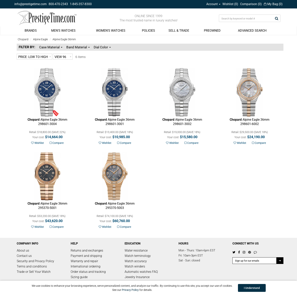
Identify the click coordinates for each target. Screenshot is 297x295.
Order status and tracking (88, 272)
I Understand (252, 287)
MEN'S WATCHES (63, 30)
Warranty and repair (84, 261)
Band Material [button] (78, 47)
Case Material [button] (50, 47)
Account (213, 4)
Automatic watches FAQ (141, 272)
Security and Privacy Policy (35, 261)
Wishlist (37, 142)
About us (23, 250)
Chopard (23, 39)
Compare (57, 142)
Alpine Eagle (40, 39)
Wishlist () (230, 4)
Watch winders (135, 266)
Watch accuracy (136, 261)
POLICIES (148, 30)
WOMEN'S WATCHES (110, 30)
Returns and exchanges (87, 250)
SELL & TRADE (178, 30)
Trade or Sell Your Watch (34, 272)
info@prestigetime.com (30, 4)
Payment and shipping (86, 256)
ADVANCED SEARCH (252, 30)
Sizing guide (79, 277)
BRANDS (31, 30)
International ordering (85, 266)
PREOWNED (212, 30)
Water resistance (136, 250)
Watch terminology (138, 256)
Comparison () (251, 4)
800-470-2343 (58, 4)
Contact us (24, 256)
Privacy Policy (130, 289)
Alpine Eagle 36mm (64, 39)
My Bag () (273, 4)
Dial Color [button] (102, 47)
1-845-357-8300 (81, 4)
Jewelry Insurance (137, 277)
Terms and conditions (32, 266)
